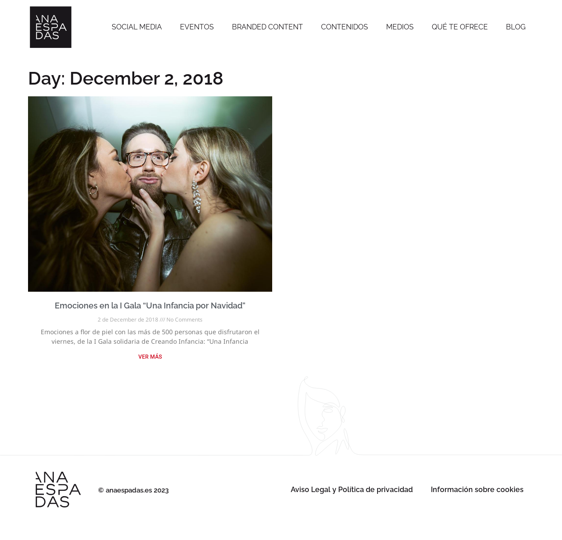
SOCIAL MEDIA (137, 27)
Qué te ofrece (460, 27)
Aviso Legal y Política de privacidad (352, 489)
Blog (515, 27)
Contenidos (344, 27)
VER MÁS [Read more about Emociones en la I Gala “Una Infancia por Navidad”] (150, 357)
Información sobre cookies (477, 489)
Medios (400, 27)
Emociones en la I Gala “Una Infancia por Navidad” (150, 305)
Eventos (197, 27)
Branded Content (267, 27)
